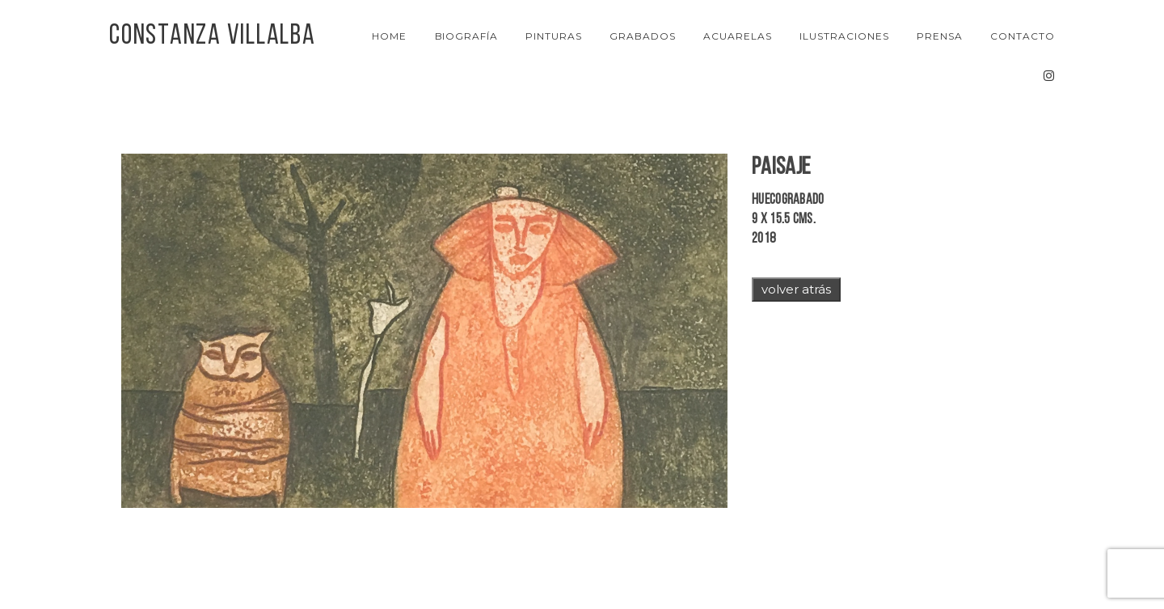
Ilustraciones (843, 36)
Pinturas (553, 36)
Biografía (467, 36)
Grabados (642, 36)
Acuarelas (737, 36)
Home (389, 36)
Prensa (940, 36)
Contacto (1022, 36)
